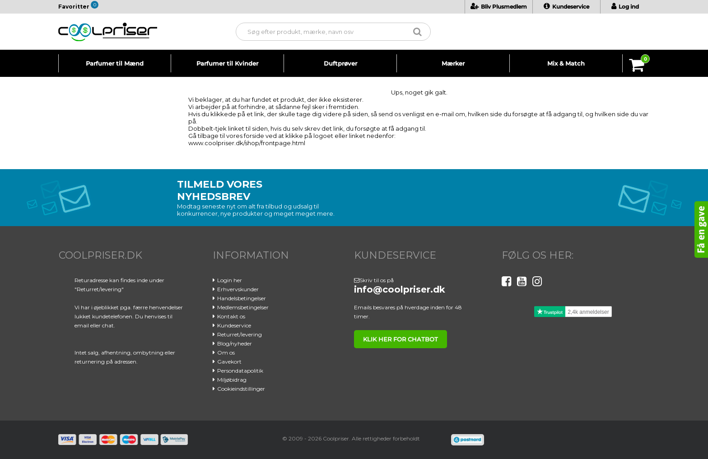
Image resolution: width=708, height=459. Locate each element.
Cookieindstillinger (241, 388)
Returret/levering (239, 334)
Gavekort (229, 361)
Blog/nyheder (234, 343)
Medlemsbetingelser (243, 307)
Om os (226, 352)
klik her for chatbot (400, 339)
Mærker (453, 63)
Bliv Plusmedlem (498, 6)
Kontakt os (231, 316)
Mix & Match (566, 63)
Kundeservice (566, 6)
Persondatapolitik (240, 370)
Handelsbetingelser (241, 298)
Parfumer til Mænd (115, 63)
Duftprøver (340, 63)
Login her (229, 280)
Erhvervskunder (238, 289)
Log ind (625, 6)
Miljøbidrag (232, 379)
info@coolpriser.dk (399, 289)
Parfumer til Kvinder (227, 63)
